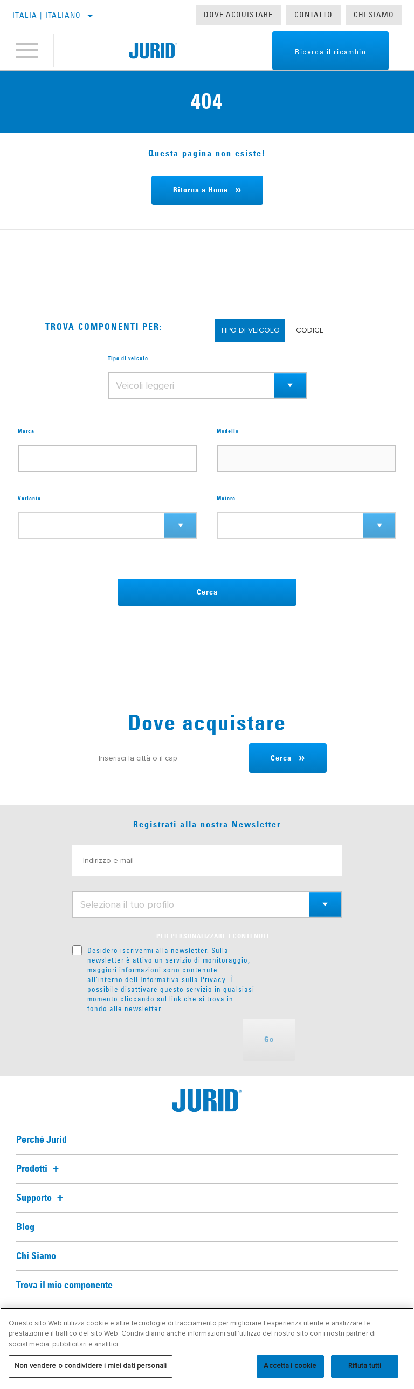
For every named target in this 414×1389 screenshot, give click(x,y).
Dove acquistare (238, 14)
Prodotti (39, 1169)
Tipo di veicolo (128, 358)
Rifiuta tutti (365, 1366)
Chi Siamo (374, 14)
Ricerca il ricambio (330, 52)
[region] (207, 1348)
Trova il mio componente (64, 1285)
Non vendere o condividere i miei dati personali (91, 1366)
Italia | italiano (46, 15)
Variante (29, 498)
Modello (228, 431)
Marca (26, 431)
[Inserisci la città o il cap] (169, 758)
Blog (25, 1227)
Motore (226, 498)
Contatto (313, 14)
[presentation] (154, 1040)
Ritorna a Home (200, 190)
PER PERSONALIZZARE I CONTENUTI (212, 937)
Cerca (207, 592)
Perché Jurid (41, 1140)
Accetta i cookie (290, 1366)
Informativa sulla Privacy (183, 979)
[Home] (153, 50)
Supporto (41, 1198)
